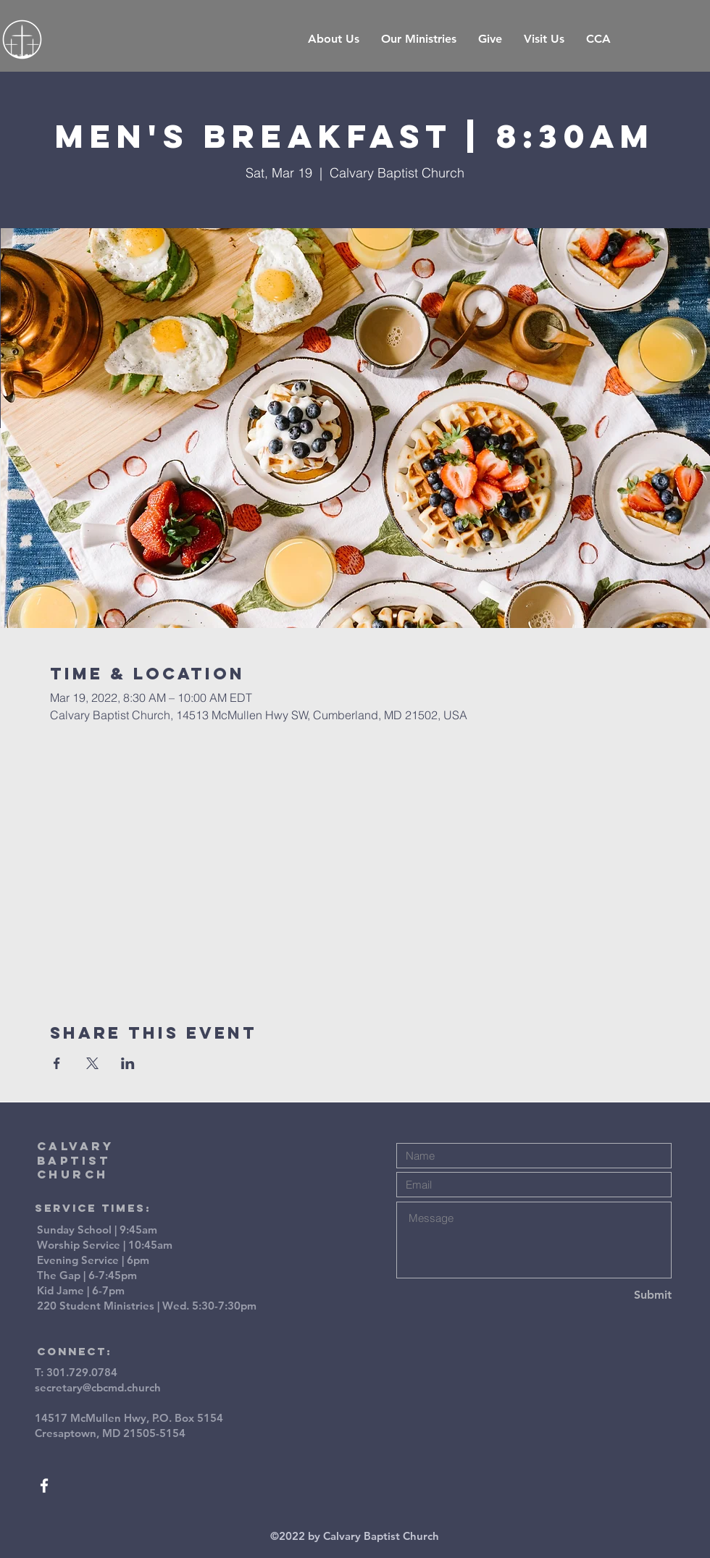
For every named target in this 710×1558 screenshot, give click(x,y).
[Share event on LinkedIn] (128, 1063)
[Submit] (620, 1295)
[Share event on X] (92, 1063)
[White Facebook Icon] (44, 1485)
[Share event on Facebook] (57, 1063)
